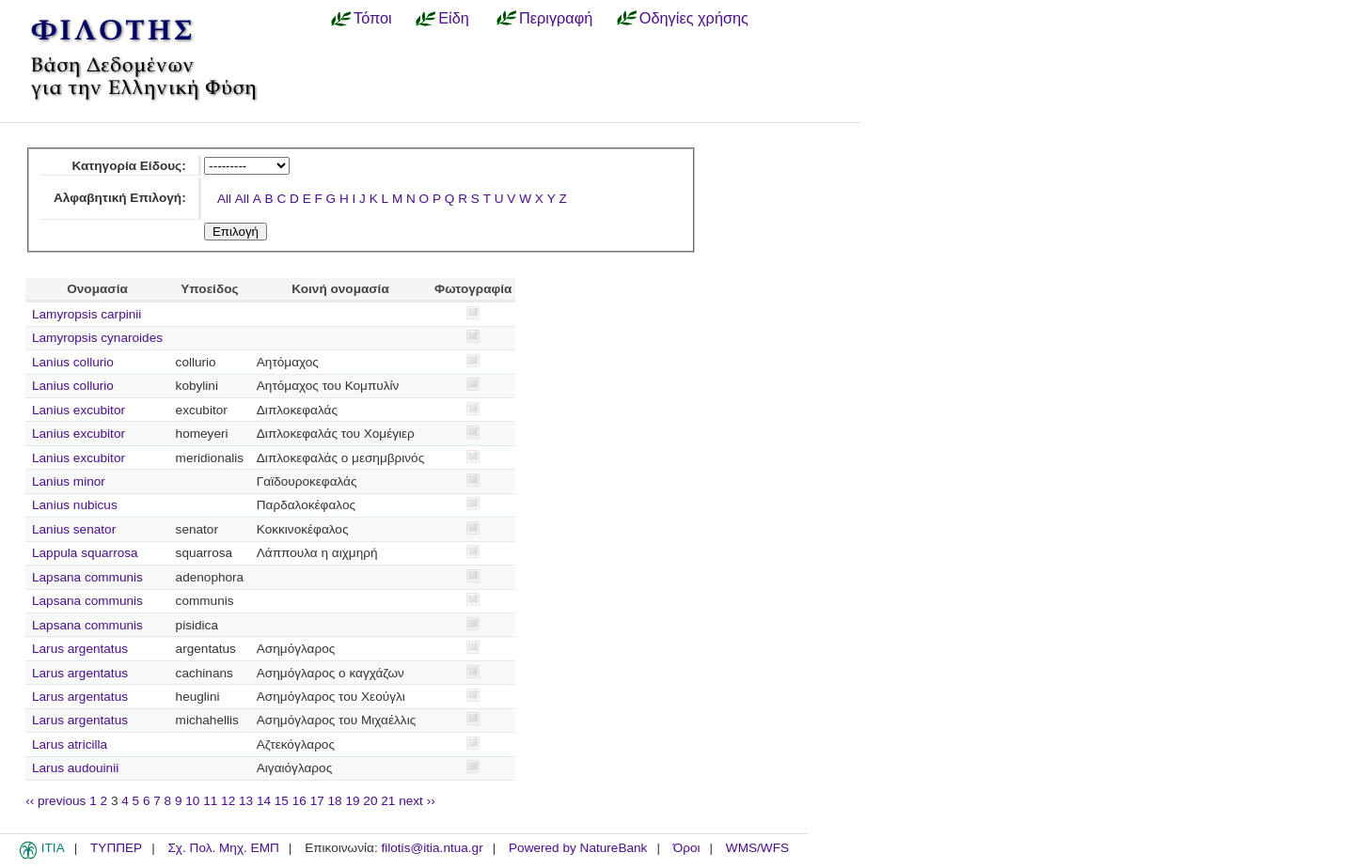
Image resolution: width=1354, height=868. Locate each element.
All (224, 199)
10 (192, 801)
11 (210, 801)
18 (335, 801)
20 (370, 801)
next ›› (417, 801)
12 (228, 801)
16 (299, 801)
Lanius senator (74, 529)
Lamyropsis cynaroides (97, 338)
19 (352, 801)
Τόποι (373, 17)
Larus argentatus (80, 649)
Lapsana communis (87, 577)
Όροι (687, 848)
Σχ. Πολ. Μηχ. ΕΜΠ (222, 848)
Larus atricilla (69, 744)
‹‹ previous (55, 801)
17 (317, 801)
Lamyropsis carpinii (86, 314)
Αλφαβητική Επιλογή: (120, 198)
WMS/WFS (757, 848)
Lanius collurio (73, 362)
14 (264, 801)
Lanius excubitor (78, 410)
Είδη (453, 17)
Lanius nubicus (75, 505)
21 (388, 801)
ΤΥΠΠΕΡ (116, 848)
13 (246, 801)
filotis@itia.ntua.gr (431, 848)
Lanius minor (68, 481)
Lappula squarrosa (85, 553)
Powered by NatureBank (578, 848)
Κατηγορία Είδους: (128, 166)
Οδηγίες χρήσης (693, 17)
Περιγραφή (555, 17)
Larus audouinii (75, 768)
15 (282, 801)
